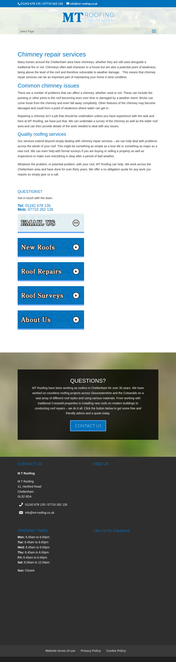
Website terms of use (60, 650)
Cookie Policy (116, 650)
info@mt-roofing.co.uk (39, 512)
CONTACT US (88, 425)
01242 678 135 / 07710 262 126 (46, 504)
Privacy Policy (91, 650)
